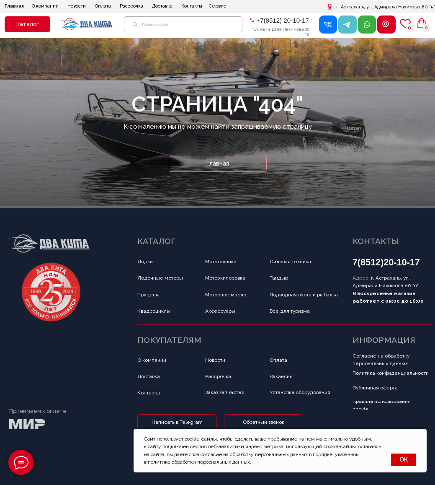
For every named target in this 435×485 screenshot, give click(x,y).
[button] (27, 24)
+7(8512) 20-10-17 (282, 20)
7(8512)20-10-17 (386, 262)
